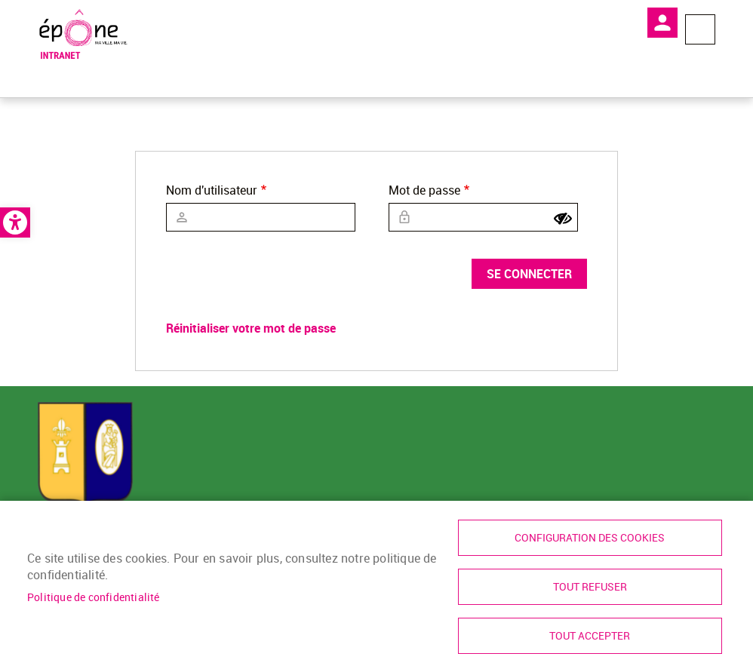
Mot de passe (424, 190)
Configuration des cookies (590, 538)
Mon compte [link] (662, 23)
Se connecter (529, 273)
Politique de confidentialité (93, 597)
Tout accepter (589, 636)
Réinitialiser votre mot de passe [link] (251, 328)
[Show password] (563, 219)
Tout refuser (590, 587)
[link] (15, 222)
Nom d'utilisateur (211, 190)
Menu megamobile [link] (700, 29)
